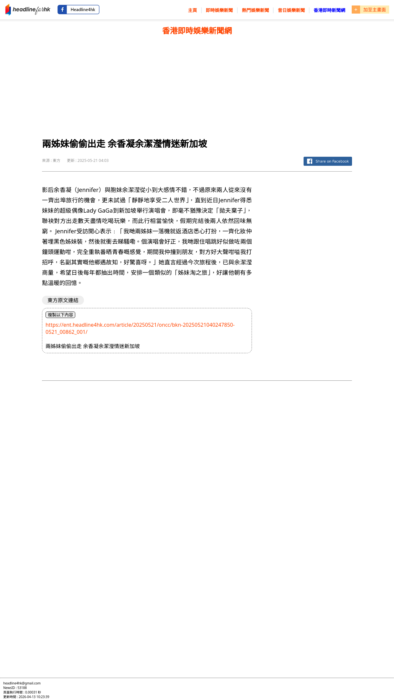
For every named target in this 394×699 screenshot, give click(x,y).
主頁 (192, 10)
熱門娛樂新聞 (255, 10)
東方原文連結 (62, 300)
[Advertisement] (197, 84)
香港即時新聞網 (329, 10)
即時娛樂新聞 (219, 10)
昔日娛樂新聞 (291, 10)
